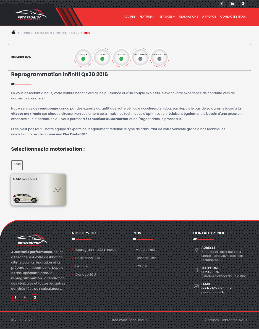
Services (167, 17)
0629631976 (210, 272)
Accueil (129, 17)
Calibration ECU (87, 258)
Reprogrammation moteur (96, 250)
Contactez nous (233, 17)
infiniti (61, 33)
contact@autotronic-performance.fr (217, 290)
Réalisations (188, 17)
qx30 (75, 33)
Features (147, 17)
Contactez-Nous (234, 320)
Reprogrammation (36, 33)
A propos (209, 17)
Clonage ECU (85, 274)
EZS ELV (141, 266)
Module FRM (145, 250)
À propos (211, 320)
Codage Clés (146, 258)
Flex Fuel (81, 266)
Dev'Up (142, 320)
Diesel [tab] (17, 164)
